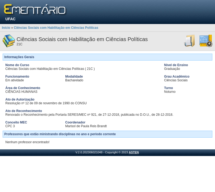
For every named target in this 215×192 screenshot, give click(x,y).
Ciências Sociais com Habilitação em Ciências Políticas (56, 28)
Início (6, 28)
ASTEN (134, 152)
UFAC (10, 19)
